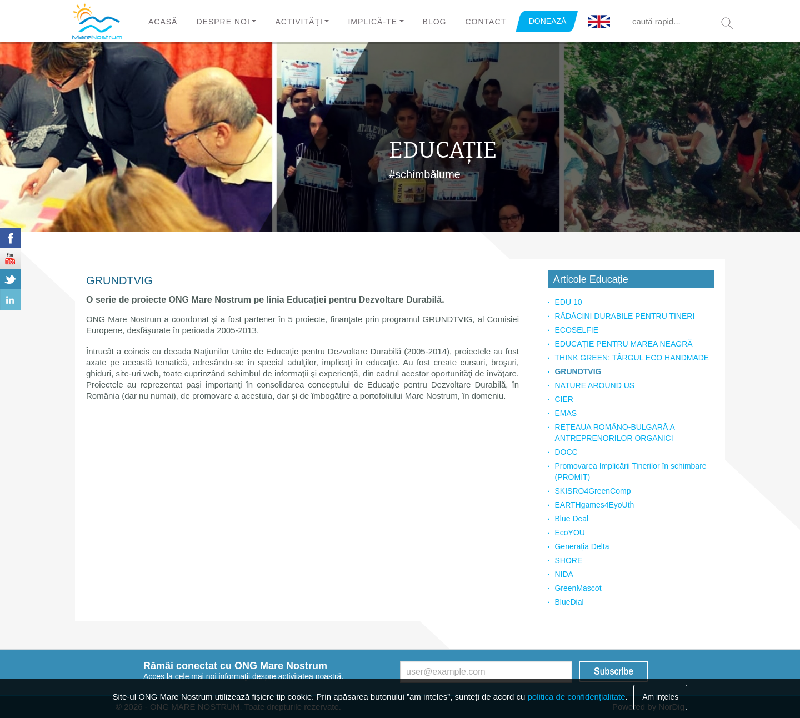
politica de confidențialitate (577, 696)
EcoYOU (569, 532)
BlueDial (568, 602)
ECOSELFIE (576, 329)
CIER (563, 399)
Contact (485, 21)
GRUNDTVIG (577, 371)
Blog (435, 21)
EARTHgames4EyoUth (594, 504)
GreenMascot (577, 588)
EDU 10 (568, 302)
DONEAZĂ (548, 21)
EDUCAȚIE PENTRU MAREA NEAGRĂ (623, 343)
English (599, 22)
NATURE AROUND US (594, 385)
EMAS (565, 413)
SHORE (568, 560)
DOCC (565, 452)
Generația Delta (581, 546)
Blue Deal (571, 518)
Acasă (162, 21)
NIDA (563, 574)
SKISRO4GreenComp (592, 490)
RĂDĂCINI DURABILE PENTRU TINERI (624, 316)
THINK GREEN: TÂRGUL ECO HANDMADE (631, 357)
